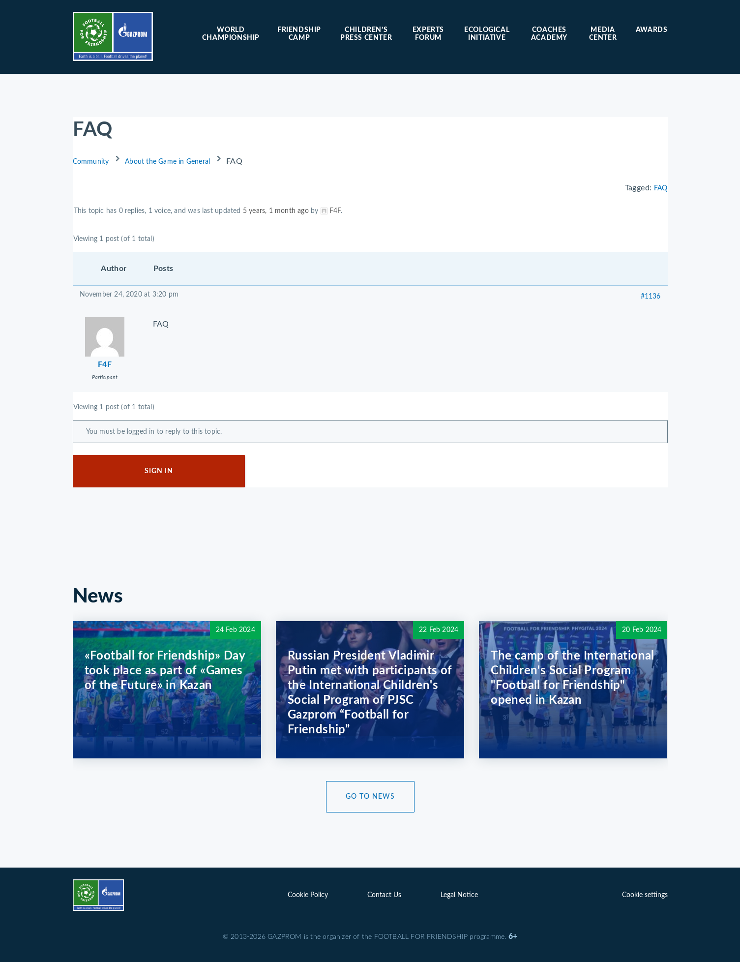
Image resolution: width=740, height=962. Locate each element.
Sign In (159, 471)
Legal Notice (459, 895)
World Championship (231, 34)
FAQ (661, 188)
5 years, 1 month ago (276, 211)
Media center (603, 34)
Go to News (370, 796)
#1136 (651, 296)
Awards (652, 30)
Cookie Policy (308, 895)
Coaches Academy (549, 34)
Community (91, 161)
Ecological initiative (486, 34)
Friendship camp (299, 34)
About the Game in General (167, 161)
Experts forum (428, 34)
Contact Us (384, 895)
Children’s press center (366, 34)
